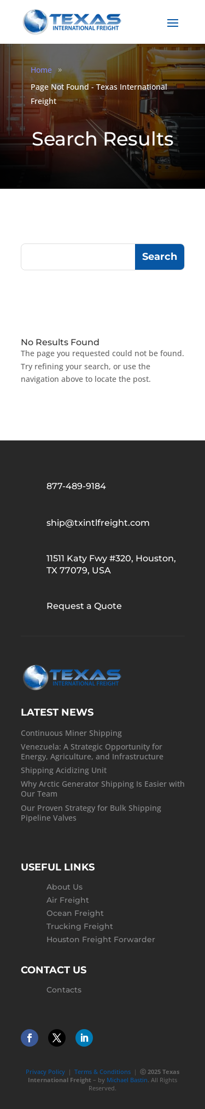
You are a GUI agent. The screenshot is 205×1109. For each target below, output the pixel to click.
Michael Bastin (127, 1080)
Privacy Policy (45, 1071)
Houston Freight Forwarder (100, 939)
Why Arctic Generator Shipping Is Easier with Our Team (103, 789)
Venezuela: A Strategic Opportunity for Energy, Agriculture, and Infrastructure (92, 751)
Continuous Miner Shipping (71, 733)
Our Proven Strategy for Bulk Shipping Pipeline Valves (91, 813)
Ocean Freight (75, 913)
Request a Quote (84, 606)
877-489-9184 (76, 486)
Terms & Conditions (102, 1071)
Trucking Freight (79, 926)
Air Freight (67, 900)
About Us (64, 887)
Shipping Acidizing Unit (64, 770)
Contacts (63, 990)
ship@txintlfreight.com (98, 523)
